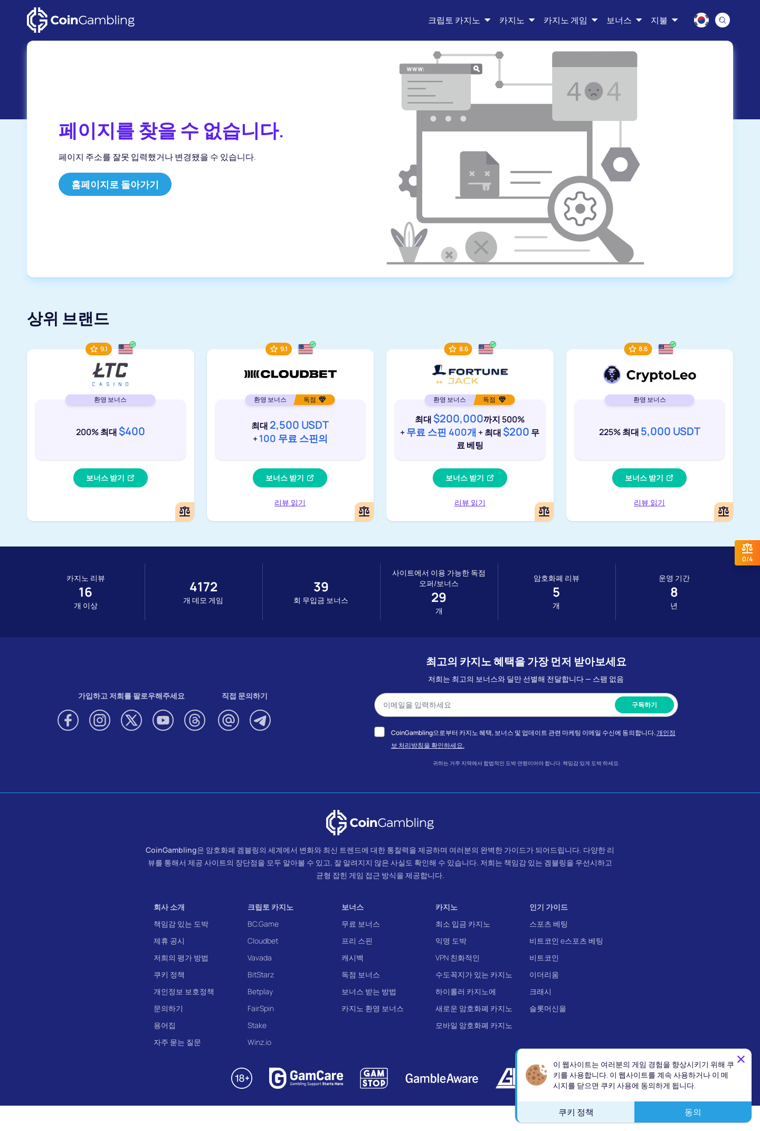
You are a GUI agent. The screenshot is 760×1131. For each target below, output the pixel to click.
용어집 (165, 1025)
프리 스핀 (357, 941)
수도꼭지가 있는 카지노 (473, 974)
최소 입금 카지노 (462, 924)
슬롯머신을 (547, 1008)
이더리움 (544, 974)
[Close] (741, 1059)
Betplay (260, 991)
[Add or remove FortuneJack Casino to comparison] (544, 511)
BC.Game (263, 924)
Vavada (260, 958)
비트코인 (544, 958)
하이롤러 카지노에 (465, 991)
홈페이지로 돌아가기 (115, 184)
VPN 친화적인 (457, 958)
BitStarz (261, 974)
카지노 (446, 907)
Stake (257, 1025)
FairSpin (261, 1008)
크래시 (540, 991)
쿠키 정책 (169, 974)
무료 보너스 (360, 924)
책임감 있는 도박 (181, 924)
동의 (693, 1112)
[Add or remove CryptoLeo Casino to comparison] (723, 511)
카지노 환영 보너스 (372, 1008)
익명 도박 (451, 941)
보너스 (352, 907)
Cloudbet (263, 941)
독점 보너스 (360, 974)
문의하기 (168, 1008)
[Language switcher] (701, 20)
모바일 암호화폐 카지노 (473, 1025)
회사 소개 (169, 907)
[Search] (722, 20)
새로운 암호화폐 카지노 (473, 1008)
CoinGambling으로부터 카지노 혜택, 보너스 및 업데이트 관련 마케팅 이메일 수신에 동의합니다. (523, 732)
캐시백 (352, 958)
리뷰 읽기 (290, 502)
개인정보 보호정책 (184, 991)
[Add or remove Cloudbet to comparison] (364, 511)
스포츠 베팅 (548, 924)
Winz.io (259, 1042)
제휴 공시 (169, 941)
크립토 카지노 (270, 907)
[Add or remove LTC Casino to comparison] (184, 511)
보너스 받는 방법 (368, 991)
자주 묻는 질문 (177, 1042)
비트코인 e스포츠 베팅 (566, 941)
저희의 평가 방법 (181, 958)
